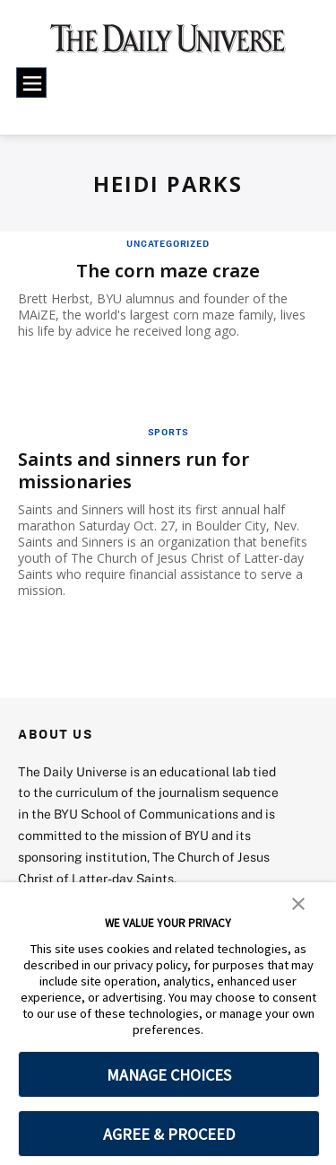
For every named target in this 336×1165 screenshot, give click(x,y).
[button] (298, 902)
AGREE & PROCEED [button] (169, 1134)
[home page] (168, 45)
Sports (168, 431)
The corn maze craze (168, 270)
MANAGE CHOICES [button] (169, 1074)
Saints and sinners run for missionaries (133, 470)
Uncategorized (167, 243)
